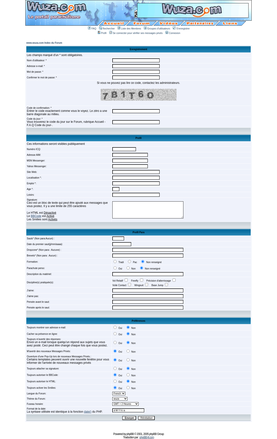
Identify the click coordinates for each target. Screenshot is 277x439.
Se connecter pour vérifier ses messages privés (136, 33)
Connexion (172, 33)
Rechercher (107, 28)
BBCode (36, 216)
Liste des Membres (129, 28)
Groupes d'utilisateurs (157, 28)
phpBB (130, 434)
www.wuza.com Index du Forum (44, 43)
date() (87, 411)
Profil (102, 33)
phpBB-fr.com (147, 437)
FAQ (92, 28)
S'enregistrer (181, 28)
